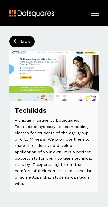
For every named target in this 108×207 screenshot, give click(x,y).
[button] (43, 96)
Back (22, 41)
